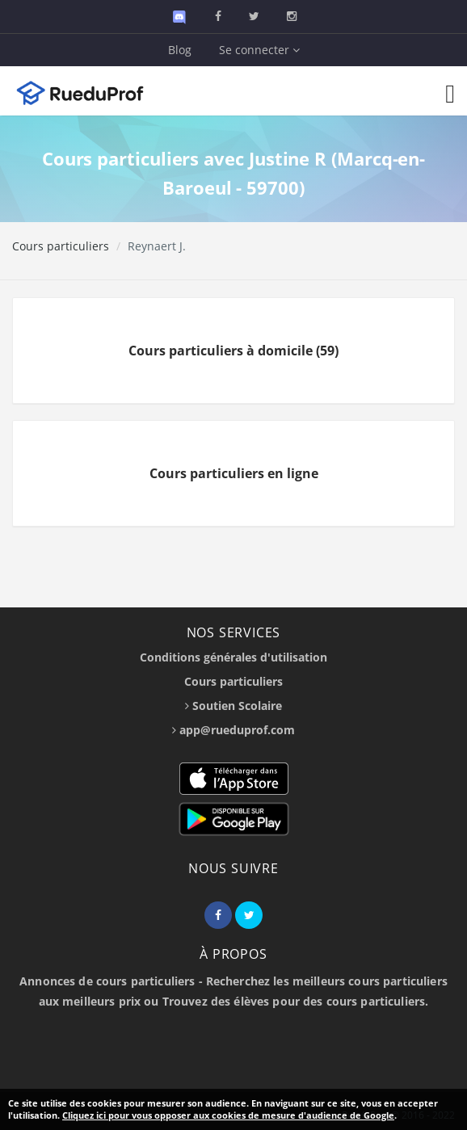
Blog (179, 49)
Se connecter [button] (259, 49)
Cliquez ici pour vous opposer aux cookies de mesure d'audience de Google (228, 1115)
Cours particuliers (60, 246)
